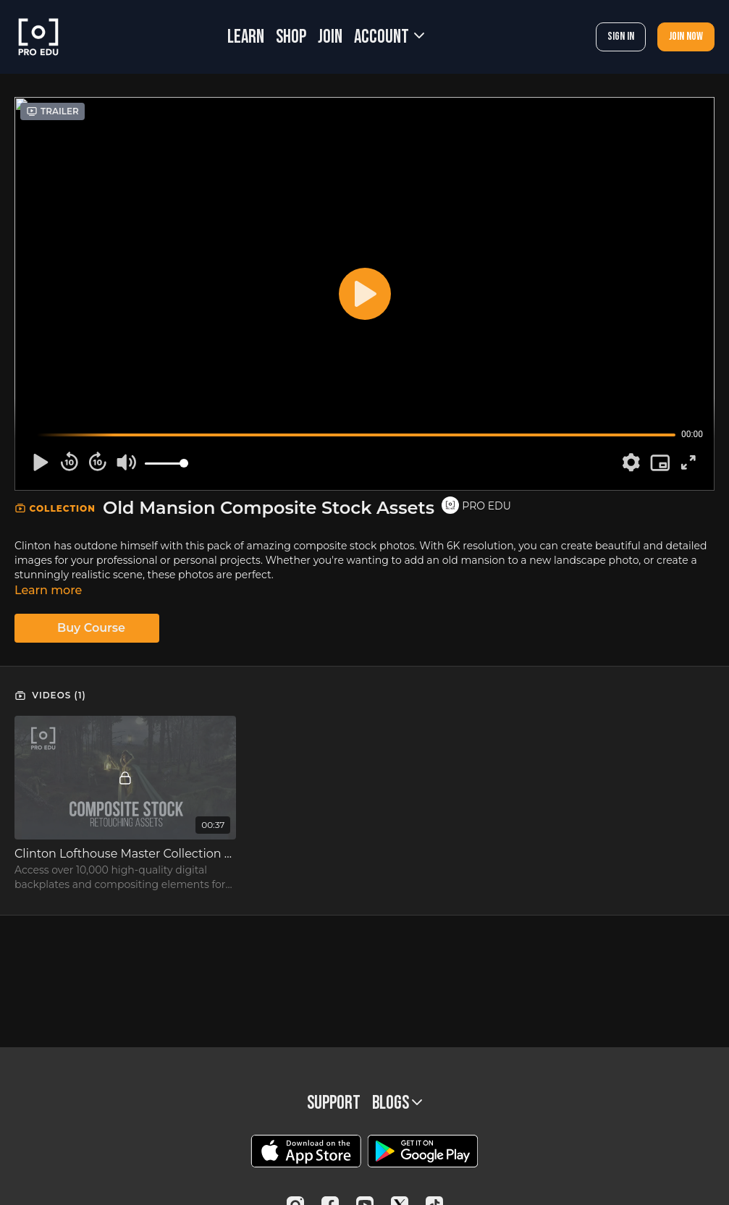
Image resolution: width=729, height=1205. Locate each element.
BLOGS (397, 1103)
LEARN (245, 37)
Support (334, 1103)
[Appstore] (305, 1151)
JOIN (330, 37)
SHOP (291, 37)
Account (389, 37)
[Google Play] (423, 1151)
